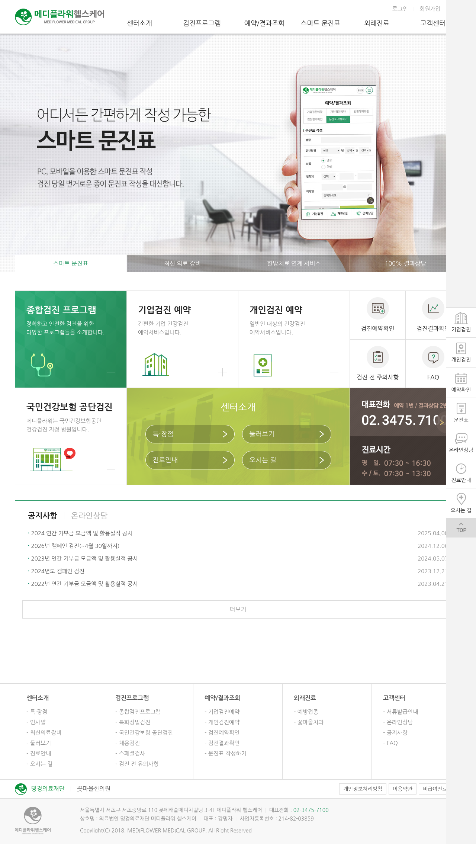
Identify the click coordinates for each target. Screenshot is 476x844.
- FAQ (390, 743)
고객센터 (433, 23)
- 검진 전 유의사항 (137, 764)
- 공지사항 (395, 732)
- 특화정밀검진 (132, 722)
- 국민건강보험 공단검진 (144, 732)
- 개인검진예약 (222, 722)
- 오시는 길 (39, 764)
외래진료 (376, 23)
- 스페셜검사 (130, 753)
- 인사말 (36, 722)
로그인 (400, 9)
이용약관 (402, 789)
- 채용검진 (127, 743)
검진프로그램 (202, 23)
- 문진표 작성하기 (226, 753)
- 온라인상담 (398, 722)
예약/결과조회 (264, 23)
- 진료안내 (38, 753)
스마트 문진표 (321, 23)
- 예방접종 (306, 712)
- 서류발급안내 (400, 712)
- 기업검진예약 (222, 712)
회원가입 (429, 9)
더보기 (237, 609)
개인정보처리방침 (362, 789)
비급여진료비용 (440, 789)
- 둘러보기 (38, 743)
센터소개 (139, 23)
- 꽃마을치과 (309, 722)
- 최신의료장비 (43, 732)
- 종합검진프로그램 (138, 712)
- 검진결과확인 (222, 743)
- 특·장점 (36, 712)
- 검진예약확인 (222, 732)
